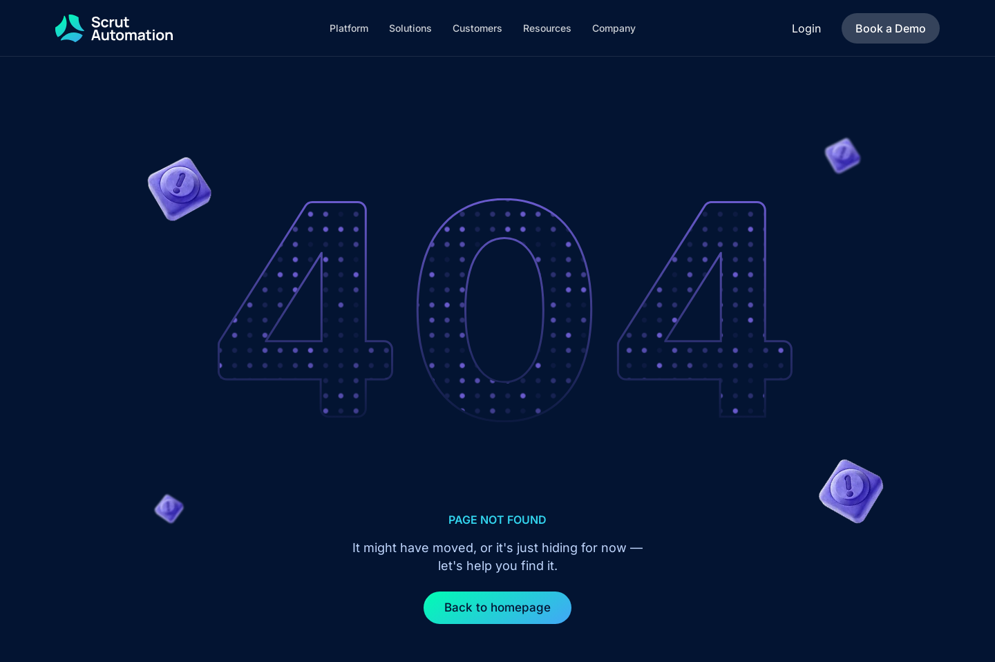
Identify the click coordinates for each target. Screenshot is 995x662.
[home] (114, 28)
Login (806, 28)
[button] (349, 28)
